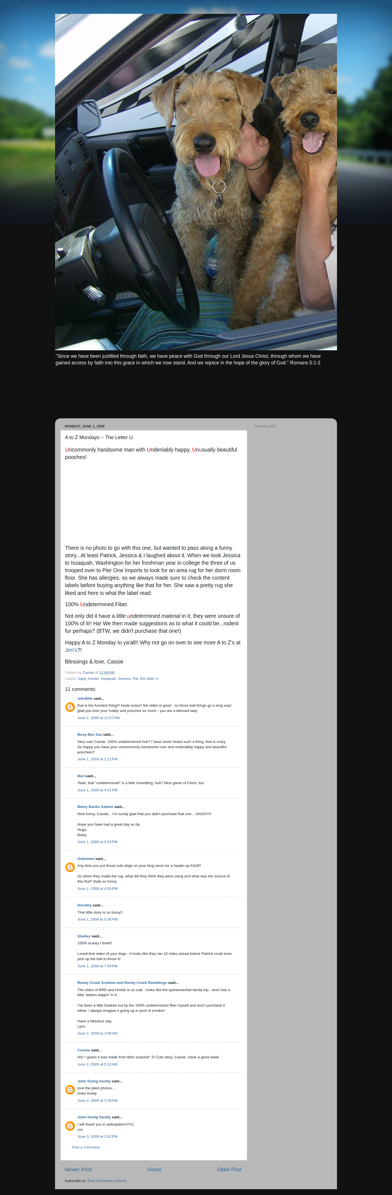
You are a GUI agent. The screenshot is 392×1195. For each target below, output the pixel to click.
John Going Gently (94, 1081)
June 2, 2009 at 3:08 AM (97, 1033)
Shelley (83, 936)
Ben (81, 776)
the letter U (149, 678)
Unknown (85, 859)
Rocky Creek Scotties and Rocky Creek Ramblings (122, 983)
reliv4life (85, 698)
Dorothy (84, 905)
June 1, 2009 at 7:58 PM (97, 966)
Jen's (71, 650)
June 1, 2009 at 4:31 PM (97, 790)
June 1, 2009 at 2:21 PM (97, 759)
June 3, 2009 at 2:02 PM (97, 1136)
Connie (83, 1050)
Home (154, 1169)
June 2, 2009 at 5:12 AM (97, 1064)
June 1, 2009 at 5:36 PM (97, 919)
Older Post (229, 1169)
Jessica (124, 678)
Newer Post (78, 1169)
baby (82, 678)
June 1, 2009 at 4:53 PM (97, 888)
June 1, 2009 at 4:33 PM (97, 842)
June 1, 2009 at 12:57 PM (98, 718)
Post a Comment (86, 1147)
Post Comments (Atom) (107, 1181)
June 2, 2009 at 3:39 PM (97, 1100)
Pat (135, 678)
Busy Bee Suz (89, 734)
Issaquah (108, 678)
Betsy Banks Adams (95, 807)
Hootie (93, 678)
